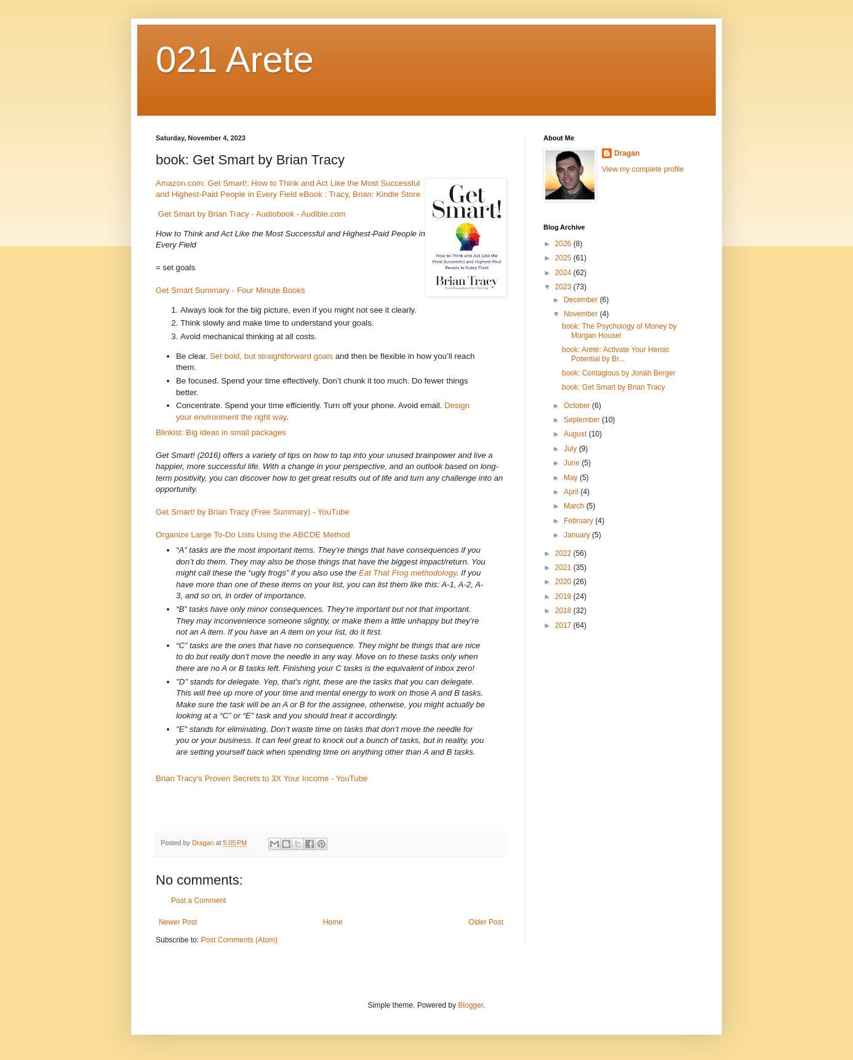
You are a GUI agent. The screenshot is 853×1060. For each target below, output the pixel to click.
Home (333, 922)
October (578, 405)
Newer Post (178, 922)
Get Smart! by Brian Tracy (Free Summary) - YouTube (253, 511)
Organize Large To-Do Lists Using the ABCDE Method (253, 534)
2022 (564, 553)
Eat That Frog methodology (408, 572)
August (576, 434)
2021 (564, 567)
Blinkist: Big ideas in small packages (221, 432)
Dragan (626, 153)
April (572, 492)
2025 (564, 258)
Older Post (485, 922)
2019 (564, 596)
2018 (564, 610)
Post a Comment (198, 900)
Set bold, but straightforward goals (271, 356)
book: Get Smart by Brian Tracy (613, 387)
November (582, 314)
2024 (564, 272)
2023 (564, 287)
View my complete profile (643, 169)
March (575, 506)
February (579, 520)
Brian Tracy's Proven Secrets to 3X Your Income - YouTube (261, 778)
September (583, 420)
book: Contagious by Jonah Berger (619, 373)
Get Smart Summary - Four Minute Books (230, 290)
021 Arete (235, 59)
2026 (564, 243)
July (571, 448)
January (578, 535)
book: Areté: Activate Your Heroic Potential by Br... (616, 354)
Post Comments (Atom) (239, 940)
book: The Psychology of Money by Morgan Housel (619, 330)
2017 (564, 625)
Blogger (470, 1005)
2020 (564, 581)
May (572, 477)
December (582, 299)
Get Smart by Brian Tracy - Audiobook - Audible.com (252, 214)
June (573, 463)
